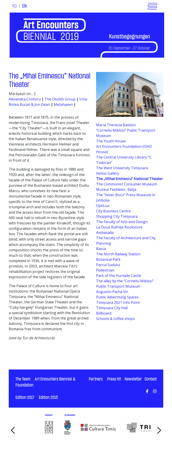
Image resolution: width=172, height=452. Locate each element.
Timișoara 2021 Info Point (118, 302)
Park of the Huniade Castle (118, 275)
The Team (22, 379)
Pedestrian (105, 270)
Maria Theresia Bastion (116, 124)
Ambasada (105, 232)
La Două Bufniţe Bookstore (119, 227)
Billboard (103, 313)
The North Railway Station (118, 254)
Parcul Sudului (108, 264)
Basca (101, 248)
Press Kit (114, 379)
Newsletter (133, 379)
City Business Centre (113, 211)
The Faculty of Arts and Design (122, 221)
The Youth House (111, 141)
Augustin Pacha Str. (112, 291)
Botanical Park (108, 259)
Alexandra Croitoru (25, 99)
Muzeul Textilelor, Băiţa (116, 189)
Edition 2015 (48, 398)
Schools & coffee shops (115, 318)
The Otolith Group (60, 99)
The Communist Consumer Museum (126, 184)
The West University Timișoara (122, 167)
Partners (96, 379)
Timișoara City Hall (112, 307)
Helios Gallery (107, 173)
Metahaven (64, 104)
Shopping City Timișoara (117, 216)
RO (14, 6)
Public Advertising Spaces (117, 297)
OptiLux (102, 205)
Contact (150, 379)
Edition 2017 (24, 398)
